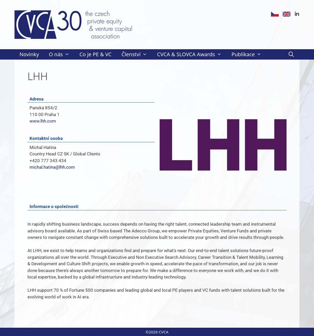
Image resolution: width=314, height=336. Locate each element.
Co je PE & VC (95, 54)
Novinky (29, 54)
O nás (61, 54)
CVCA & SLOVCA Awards (191, 54)
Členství (137, 54)
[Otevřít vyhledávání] (291, 54)
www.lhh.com (43, 121)
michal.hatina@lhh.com (52, 167)
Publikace (249, 54)
